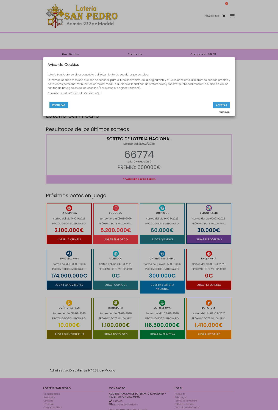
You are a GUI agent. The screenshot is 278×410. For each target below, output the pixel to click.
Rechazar (58, 105)
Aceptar (221, 105)
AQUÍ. (98, 93)
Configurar (224, 111)
